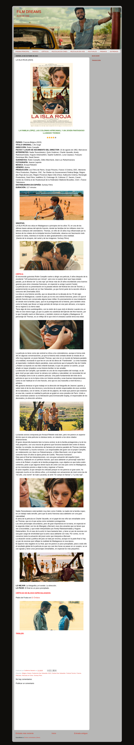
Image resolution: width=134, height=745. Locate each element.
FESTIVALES (92, 51)
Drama (29, 673)
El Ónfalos (36, 598)
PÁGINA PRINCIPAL (22, 51)
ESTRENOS (114, 51)
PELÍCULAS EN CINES (59, 51)
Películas (18, 675)
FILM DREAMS (29, 12)
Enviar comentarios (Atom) (32, 737)
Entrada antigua (80, 733)
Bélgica (24, 673)
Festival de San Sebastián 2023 (41, 673)
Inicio (54, 733)
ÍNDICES (35, 51)
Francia (79, 673)
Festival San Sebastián (59, 673)
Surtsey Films (38, 675)
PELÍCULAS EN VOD (77, 51)
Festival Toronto (71, 673)
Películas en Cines (27, 675)
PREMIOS (103, 51)
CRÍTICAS (45, 51)
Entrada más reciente (25, 733)
